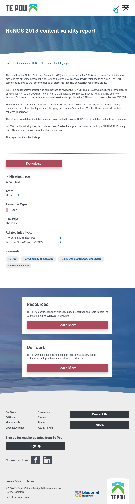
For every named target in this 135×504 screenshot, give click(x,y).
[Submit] (116, 11)
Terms (30, 481)
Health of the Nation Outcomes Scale (80, 258)
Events (41, 422)
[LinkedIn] (47, 460)
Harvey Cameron (15, 492)
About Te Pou (45, 427)
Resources (22, 63)
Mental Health (13, 195)
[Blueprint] (87, 494)
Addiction (11, 417)
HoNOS (12, 258)
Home (9, 63)
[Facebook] (35, 460)
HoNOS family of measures (38, 258)
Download (34, 163)
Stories (42, 417)
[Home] (21, 8)
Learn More (68, 325)
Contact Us (100, 414)
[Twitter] (58, 460)
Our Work (11, 412)
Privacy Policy (13, 481)
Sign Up (35, 446)
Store (100, 425)
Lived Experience (15, 427)
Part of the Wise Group (18, 497)
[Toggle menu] (125, 6)
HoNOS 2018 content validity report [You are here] (51, 63)
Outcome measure (18, 265)
